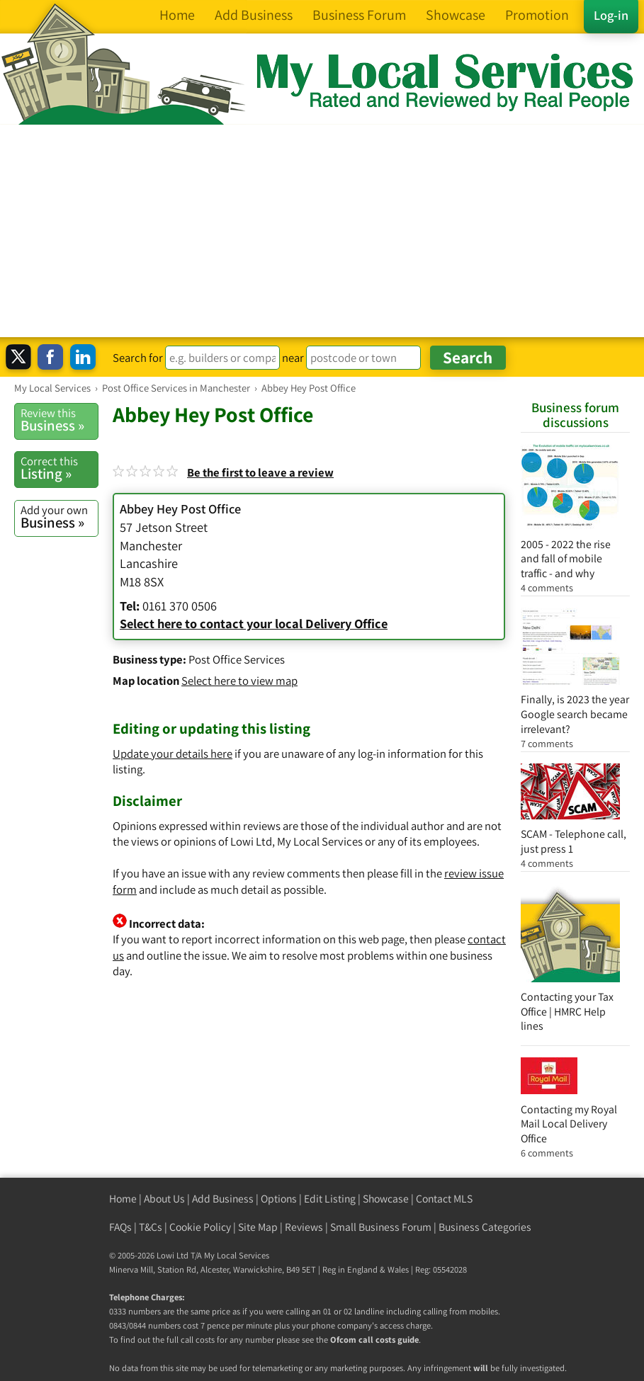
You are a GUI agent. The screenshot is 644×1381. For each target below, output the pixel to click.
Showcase (386, 1198)
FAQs (120, 1227)
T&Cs (150, 1227)
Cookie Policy (200, 1227)
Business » (59, 420)
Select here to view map (239, 680)
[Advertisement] (322, 231)
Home (123, 1198)
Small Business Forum (380, 1227)
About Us (164, 1198)
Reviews (304, 1227)
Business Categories (485, 1227)
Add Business (223, 1198)
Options (279, 1198)
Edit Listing (330, 1198)
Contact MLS (444, 1198)
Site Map (258, 1227)
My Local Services (236, 1255)
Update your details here (172, 753)
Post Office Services (236, 659)
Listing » (59, 468)
